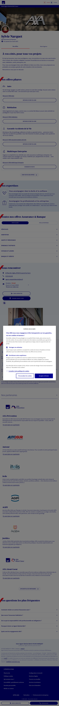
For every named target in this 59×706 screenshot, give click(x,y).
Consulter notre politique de (19, 371)
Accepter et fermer (44, 376)
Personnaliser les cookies (25, 376)
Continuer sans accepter (29, 329)
